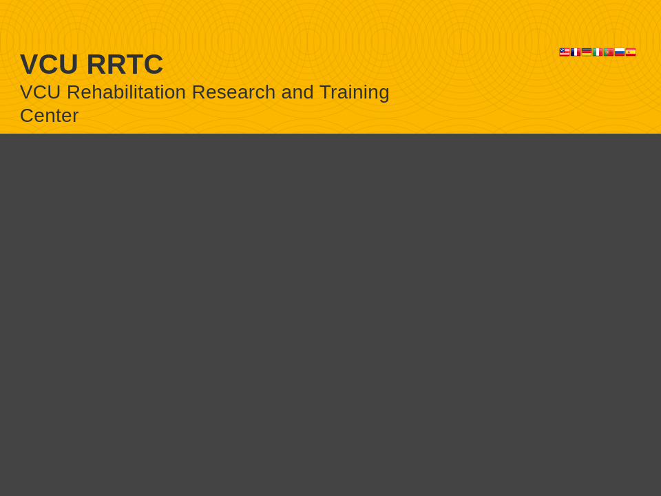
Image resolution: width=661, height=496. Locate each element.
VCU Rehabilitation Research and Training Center (205, 103)
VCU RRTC (92, 64)
